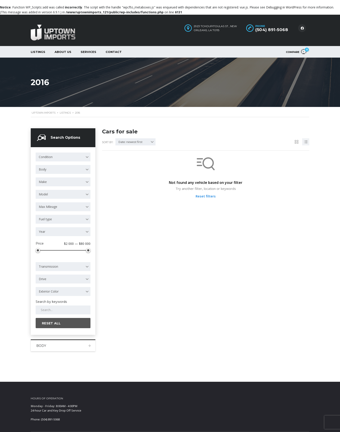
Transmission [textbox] (48, 266)
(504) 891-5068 (271, 29)
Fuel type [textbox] (45, 219)
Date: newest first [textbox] (130, 142)
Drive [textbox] (42, 279)
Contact (114, 52)
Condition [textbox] (46, 157)
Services (88, 52)
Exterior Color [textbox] (49, 291)
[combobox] (63, 157)
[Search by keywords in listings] (63, 309)
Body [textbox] (42, 169)
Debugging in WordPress (284, 7)
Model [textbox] (43, 194)
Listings (38, 52)
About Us (63, 52)
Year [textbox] (42, 231)
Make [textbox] (43, 182)
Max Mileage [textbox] (48, 207)
